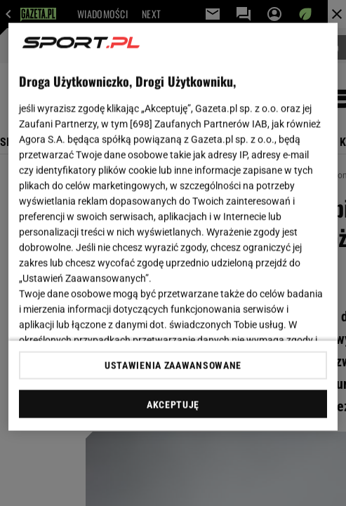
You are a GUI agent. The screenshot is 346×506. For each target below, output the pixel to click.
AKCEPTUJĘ (173, 404)
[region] (172, 227)
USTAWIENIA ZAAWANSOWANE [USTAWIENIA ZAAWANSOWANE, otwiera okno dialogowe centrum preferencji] (173, 365)
